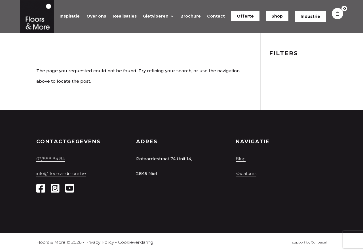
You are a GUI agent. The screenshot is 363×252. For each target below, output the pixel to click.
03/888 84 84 (50, 158)
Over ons (96, 16)
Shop (277, 16)
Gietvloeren (155, 16)
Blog (241, 158)
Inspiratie (70, 16)
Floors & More (51, 242)
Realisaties (125, 16)
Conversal (319, 242)
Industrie (310, 16)
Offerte (245, 16)
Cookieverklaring (135, 242)
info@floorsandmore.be (61, 173)
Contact (216, 16)
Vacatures (246, 173)
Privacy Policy (99, 242)
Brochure (190, 16)
